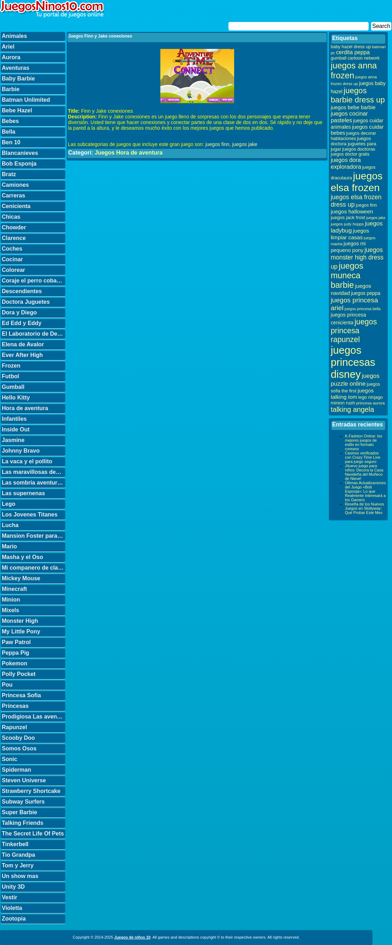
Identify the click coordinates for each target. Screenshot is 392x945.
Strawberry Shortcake (31, 791)
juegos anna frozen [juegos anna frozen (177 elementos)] (354, 70)
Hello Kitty (16, 398)
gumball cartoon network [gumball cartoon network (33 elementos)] (355, 58)
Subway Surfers (23, 802)
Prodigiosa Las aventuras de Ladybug (33, 717)
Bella (8, 132)
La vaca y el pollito (27, 461)
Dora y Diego (19, 312)
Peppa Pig (15, 653)
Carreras (13, 195)
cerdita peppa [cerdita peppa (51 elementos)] (353, 52)
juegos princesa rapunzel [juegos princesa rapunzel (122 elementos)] (354, 331)
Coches (12, 249)
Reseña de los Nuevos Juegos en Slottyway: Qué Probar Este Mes (364, 508)
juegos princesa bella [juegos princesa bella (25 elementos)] (362, 309)
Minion (11, 600)
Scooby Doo (18, 738)
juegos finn (217, 144)
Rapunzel (14, 727)
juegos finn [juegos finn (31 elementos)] (366, 205)
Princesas (15, 706)
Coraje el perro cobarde (33, 281)
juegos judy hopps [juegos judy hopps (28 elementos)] (347, 224)
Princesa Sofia (21, 695)
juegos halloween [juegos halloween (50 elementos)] (352, 211)
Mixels (10, 610)
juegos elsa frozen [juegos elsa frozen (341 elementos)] (356, 181)
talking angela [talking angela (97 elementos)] (352, 409)
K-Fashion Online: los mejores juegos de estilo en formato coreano (363, 442)
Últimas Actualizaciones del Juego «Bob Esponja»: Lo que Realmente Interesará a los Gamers (365, 491)
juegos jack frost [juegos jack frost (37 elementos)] (348, 217)
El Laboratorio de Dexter (33, 334)
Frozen (11, 366)
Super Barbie (19, 812)
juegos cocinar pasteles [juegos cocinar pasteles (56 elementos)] (349, 116)
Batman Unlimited (26, 100)
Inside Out (15, 429)
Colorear (13, 270)
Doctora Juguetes (26, 302)
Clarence (14, 238)
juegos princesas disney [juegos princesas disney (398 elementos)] (353, 362)
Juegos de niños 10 (132, 937)
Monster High (20, 621)
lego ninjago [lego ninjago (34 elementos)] (370, 397)
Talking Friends (22, 823)
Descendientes (22, 291)
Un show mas (20, 876)
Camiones (15, 185)
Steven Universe (24, 780)
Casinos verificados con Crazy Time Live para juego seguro (362, 457)
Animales (14, 36)
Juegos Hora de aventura (128, 153)
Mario (9, 546)
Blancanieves (20, 153)
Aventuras (15, 68)
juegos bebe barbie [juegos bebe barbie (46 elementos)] (353, 107)
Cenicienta (16, 206)
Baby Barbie (18, 79)
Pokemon (14, 663)
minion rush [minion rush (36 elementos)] (343, 403)
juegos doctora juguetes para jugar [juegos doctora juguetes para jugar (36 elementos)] (353, 144)
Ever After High (22, 355)
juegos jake (244, 144)
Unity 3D (13, 887)
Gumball (13, 387)
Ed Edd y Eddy (22, 323)
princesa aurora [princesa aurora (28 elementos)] (370, 403)
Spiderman (16, 770)
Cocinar (12, 259)
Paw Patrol (16, 642)
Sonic (9, 759)
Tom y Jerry (18, 865)
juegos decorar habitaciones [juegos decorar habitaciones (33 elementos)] (353, 136)
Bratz (9, 174)
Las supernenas (23, 493)
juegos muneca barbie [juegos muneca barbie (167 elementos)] (347, 275)
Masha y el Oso (22, 557)
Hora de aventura (25, 408)
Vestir (9, 897)
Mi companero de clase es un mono (33, 568)
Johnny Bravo (21, 451)
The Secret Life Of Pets (33, 834)
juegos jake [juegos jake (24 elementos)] (375, 218)
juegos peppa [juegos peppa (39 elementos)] (365, 293)
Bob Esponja (19, 164)
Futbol (10, 376)
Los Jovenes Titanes (29, 514)
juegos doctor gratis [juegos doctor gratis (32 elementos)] (350, 154)
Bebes (10, 121)
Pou (7, 685)
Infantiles (14, 419)
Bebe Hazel (17, 110)
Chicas (11, 217)
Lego (8, 504)
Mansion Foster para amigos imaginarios (33, 536)
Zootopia (14, 919)
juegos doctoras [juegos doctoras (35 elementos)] (358, 149)
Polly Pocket (18, 674)
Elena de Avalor (23, 344)
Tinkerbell (15, 844)
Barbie (11, 89)
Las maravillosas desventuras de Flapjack (33, 472)
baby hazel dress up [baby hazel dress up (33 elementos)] (351, 46)
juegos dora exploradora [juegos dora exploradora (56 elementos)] (346, 163)
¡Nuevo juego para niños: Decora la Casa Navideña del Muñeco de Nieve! (364, 472)
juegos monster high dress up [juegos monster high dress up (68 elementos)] (357, 258)
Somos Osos (19, 748)
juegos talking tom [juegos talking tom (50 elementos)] (352, 393)
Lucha (10, 525)
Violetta (12, 908)
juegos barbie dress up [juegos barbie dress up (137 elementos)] (358, 95)
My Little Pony (21, 631)
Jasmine (13, 440)
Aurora (11, 57)
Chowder (14, 227)
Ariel (8, 47)
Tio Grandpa (18, 855)
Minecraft (14, 589)
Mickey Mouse (21, 578)
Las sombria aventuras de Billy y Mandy (33, 483)
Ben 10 (11, 142)
